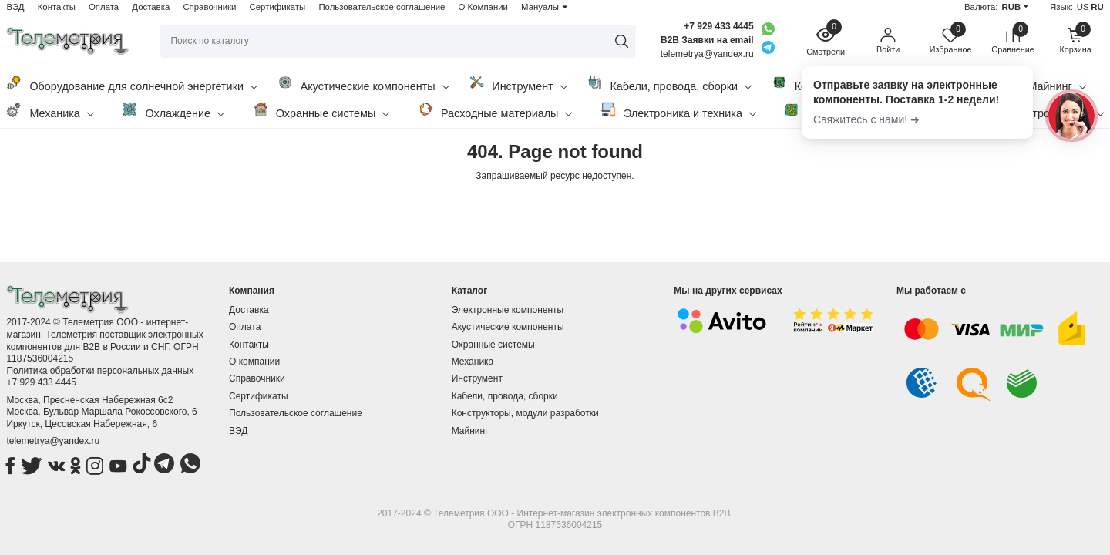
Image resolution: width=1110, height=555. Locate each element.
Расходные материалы (495, 110)
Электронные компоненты (508, 309)
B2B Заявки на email (707, 40)
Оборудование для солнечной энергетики (131, 83)
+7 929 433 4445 (718, 26)
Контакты (57, 7)
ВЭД (15, 7)
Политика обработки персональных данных (99, 370)
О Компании (483, 7)
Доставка (151, 7)
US (1083, 7)
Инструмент (518, 83)
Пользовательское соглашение (381, 7)
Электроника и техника (678, 110)
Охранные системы (321, 110)
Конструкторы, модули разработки (525, 413)
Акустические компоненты (363, 83)
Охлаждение (173, 110)
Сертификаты (278, 7)
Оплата (104, 7)
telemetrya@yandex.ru (52, 441)
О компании (254, 361)
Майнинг (470, 431)
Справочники (209, 7)
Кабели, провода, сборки (669, 83)
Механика (49, 110)
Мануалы (540, 7)
